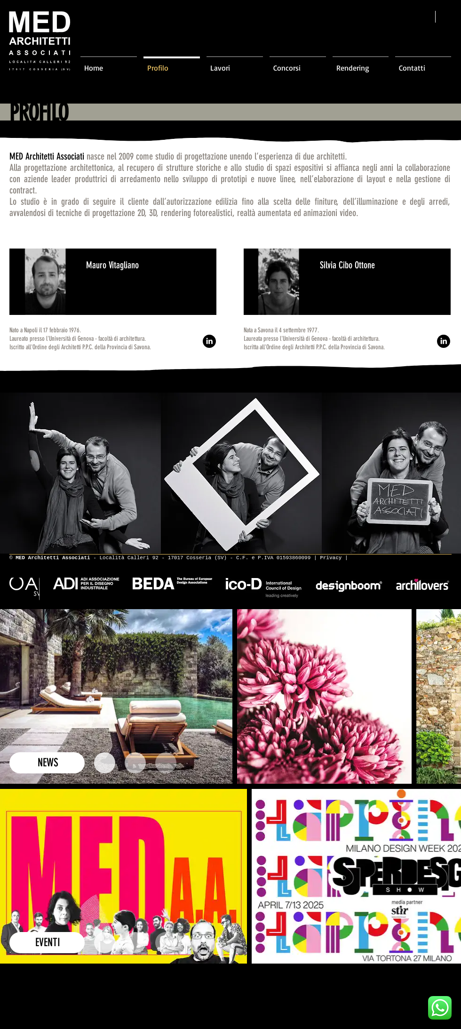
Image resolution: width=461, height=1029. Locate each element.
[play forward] (449, 473)
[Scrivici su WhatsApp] (440, 1008)
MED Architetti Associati (46, 156)
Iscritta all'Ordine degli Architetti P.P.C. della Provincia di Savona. (314, 347)
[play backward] (12, 473)
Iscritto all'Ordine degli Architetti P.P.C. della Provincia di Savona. (80, 347)
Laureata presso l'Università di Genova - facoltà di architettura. (312, 339)
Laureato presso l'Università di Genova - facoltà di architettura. (77, 339)
